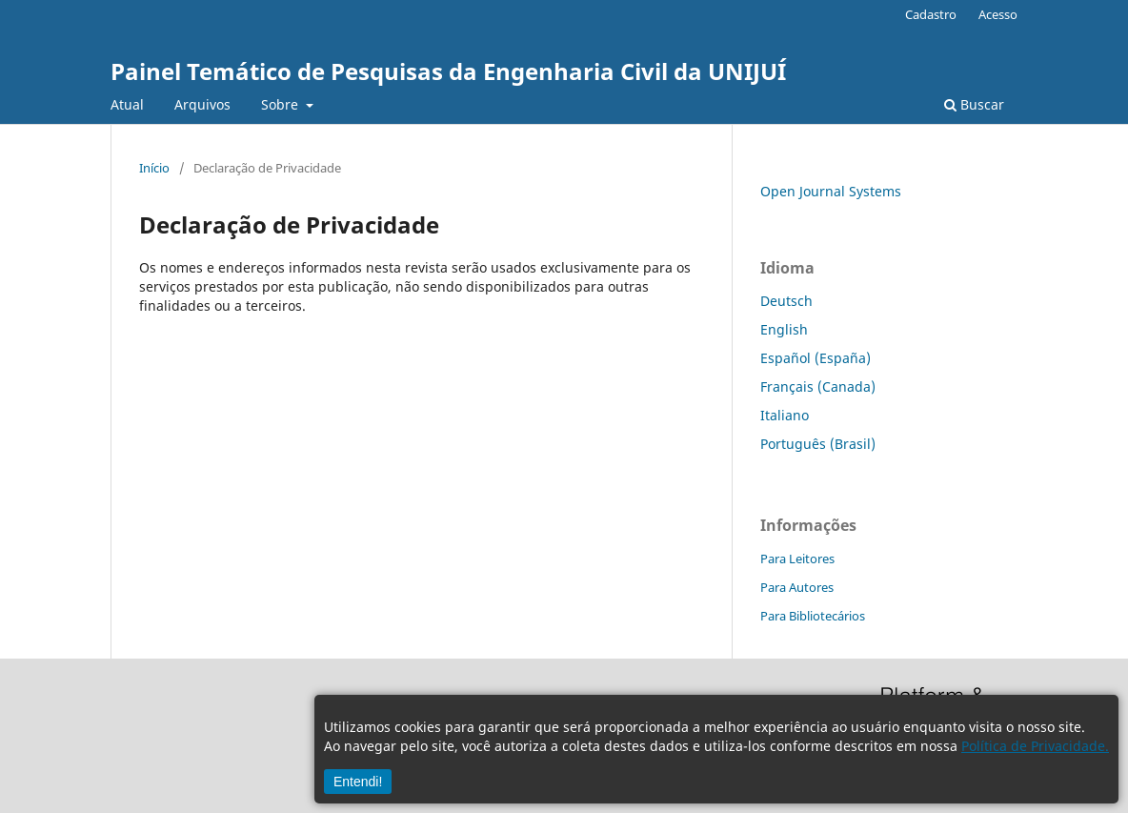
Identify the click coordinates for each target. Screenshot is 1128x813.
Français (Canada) (818, 386)
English (784, 329)
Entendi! (357, 781)
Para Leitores (797, 558)
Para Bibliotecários (812, 615)
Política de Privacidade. (1035, 746)
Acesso (997, 14)
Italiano (784, 415)
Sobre (281, 104)
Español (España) (815, 358)
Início (154, 167)
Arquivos (202, 104)
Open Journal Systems (830, 191)
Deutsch (786, 301)
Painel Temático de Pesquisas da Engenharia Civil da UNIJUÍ (448, 71)
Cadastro (931, 14)
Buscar (974, 104)
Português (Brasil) (818, 444)
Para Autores (797, 587)
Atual (127, 104)
